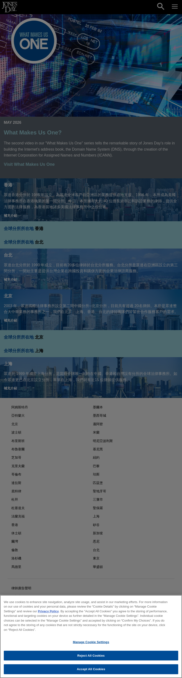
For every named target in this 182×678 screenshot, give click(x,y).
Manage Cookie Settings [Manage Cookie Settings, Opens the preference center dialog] (91, 642)
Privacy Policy (48, 611)
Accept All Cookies (91, 669)
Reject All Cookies (91, 655)
